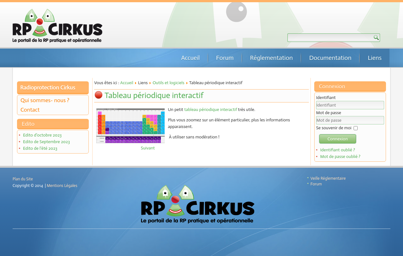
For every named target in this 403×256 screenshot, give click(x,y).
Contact (30, 109)
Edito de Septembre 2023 (46, 141)
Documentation (330, 57)
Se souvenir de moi (333, 128)
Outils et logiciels (168, 82)
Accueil (190, 57)
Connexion (337, 139)
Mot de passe (328, 112)
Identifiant (326, 97)
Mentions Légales (62, 185)
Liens (375, 57)
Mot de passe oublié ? (340, 156)
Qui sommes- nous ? (44, 100)
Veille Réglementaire (328, 178)
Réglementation (271, 57)
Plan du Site (23, 179)
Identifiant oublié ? (337, 150)
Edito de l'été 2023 (40, 148)
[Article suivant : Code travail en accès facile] (148, 148)
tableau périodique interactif (210, 109)
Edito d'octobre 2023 (42, 135)
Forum (225, 57)
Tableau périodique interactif (154, 95)
